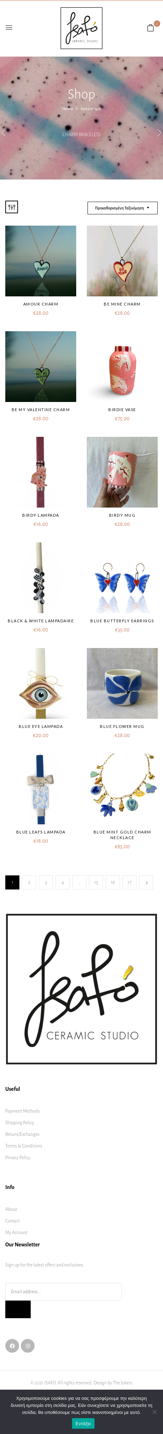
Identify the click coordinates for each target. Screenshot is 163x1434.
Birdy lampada (40, 515)
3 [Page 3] (46, 882)
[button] (150, 28)
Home (67, 109)
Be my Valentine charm (41, 409)
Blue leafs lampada (41, 832)
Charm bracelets (81, 134)
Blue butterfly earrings (122, 620)
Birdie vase (122, 409)
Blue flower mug (122, 726)
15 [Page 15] (96, 882)
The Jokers (122, 1382)
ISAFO (50, 1382)
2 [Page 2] (29, 882)
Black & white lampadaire (41, 620)
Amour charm (41, 304)
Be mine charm (122, 304)
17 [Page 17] (130, 882)
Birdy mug (122, 515)
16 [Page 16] (113, 882)
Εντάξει (83, 1423)
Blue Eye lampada (41, 726)
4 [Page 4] (62, 882)
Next (146, 882)
